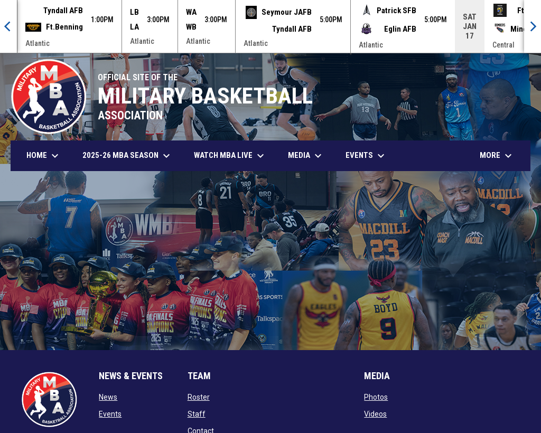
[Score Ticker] (270, 26)
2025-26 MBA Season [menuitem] (127, 155)
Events (110, 414)
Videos (375, 414)
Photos (376, 397)
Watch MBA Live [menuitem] (234, 155)
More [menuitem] (497, 155)
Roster (199, 397)
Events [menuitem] (366, 155)
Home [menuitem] (43, 155)
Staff (197, 414)
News (108, 397)
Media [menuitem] (306, 155)
